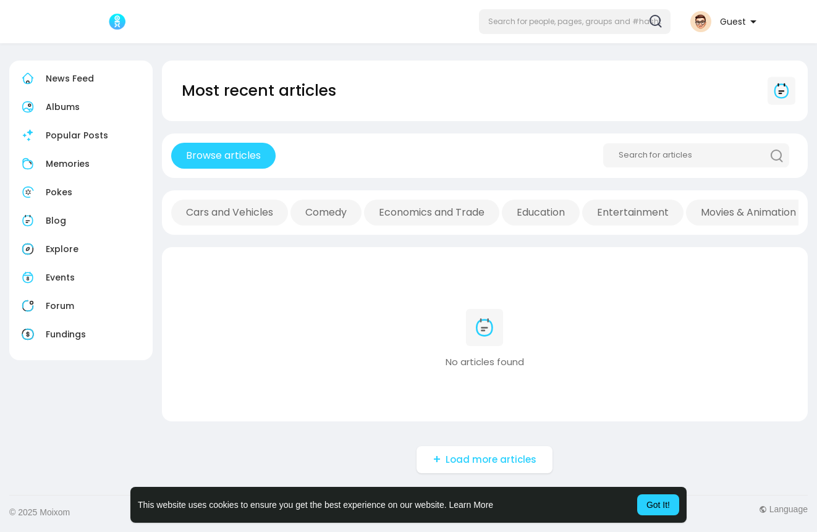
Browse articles (223, 155)
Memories (54, 163)
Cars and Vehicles (229, 212)
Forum (46, 306)
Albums (49, 107)
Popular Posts (63, 135)
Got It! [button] (658, 505)
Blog (42, 220)
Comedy (326, 212)
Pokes (45, 192)
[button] (575, 21)
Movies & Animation (748, 212)
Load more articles (491, 459)
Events (47, 277)
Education (541, 212)
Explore (48, 249)
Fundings (52, 334)
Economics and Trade (432, 212)
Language (783, 509)
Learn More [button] (471, 505)
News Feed (56, 78)
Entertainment (633, 212)
